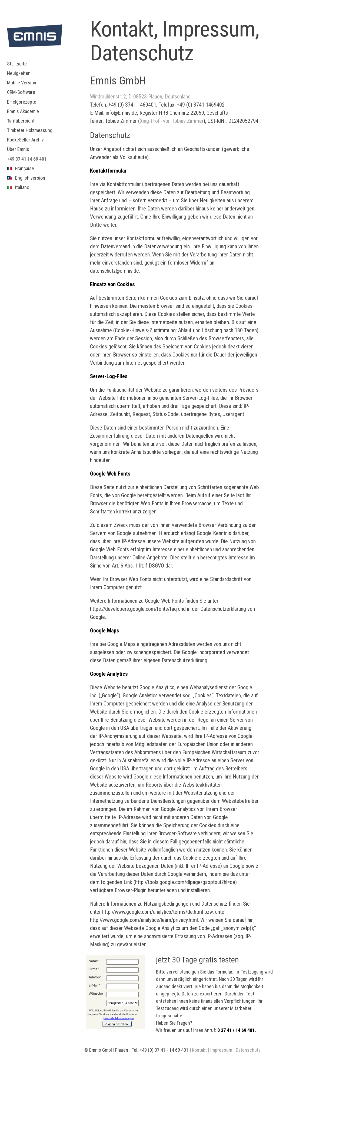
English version (26, 178)
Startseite (17, 64)
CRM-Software (21, 92)
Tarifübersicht (21, 121)
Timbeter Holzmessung (29, 130)
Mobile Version (21, 82)
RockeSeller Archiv (25, 140)
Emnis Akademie (23, 111)
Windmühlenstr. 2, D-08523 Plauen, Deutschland (140, 96)
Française (20, 168)
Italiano (18, 187)
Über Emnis (18, 149)
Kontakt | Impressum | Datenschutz (226, 1050)
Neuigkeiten (19, 73)
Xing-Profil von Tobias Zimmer (172, 121)
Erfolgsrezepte (21, 102)
